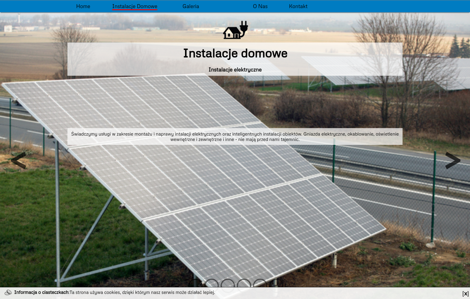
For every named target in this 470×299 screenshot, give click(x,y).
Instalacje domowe (134, 6)
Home (83, 6)
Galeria (191, 6)
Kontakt (298, 6)
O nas (260, 6)
